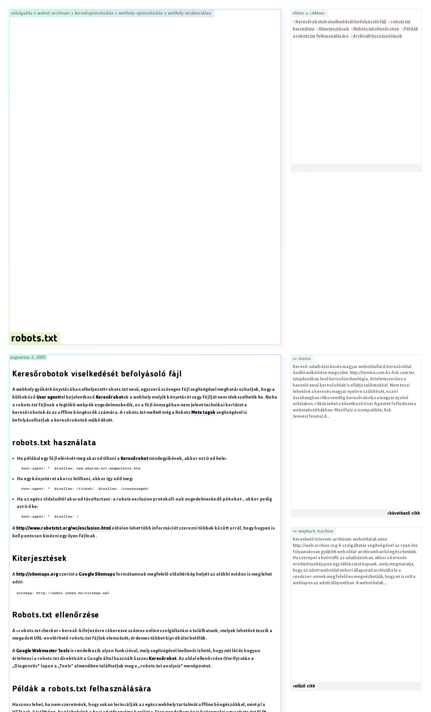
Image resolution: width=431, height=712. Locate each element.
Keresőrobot (109, 397)
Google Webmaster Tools (43, 651)
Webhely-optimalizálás (141, 13)
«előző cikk (304, 686)
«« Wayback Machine (313, 531)
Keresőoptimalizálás (94, 13)
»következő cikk (403, 513)
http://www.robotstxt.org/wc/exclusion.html (63, 528)
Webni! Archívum (53, 13)
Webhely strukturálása (189, 13)
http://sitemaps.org (37, 574)
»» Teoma (302, 358)
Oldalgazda (22, 13)
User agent (48, 397)
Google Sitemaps (97, 574)
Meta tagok (203, 412)
